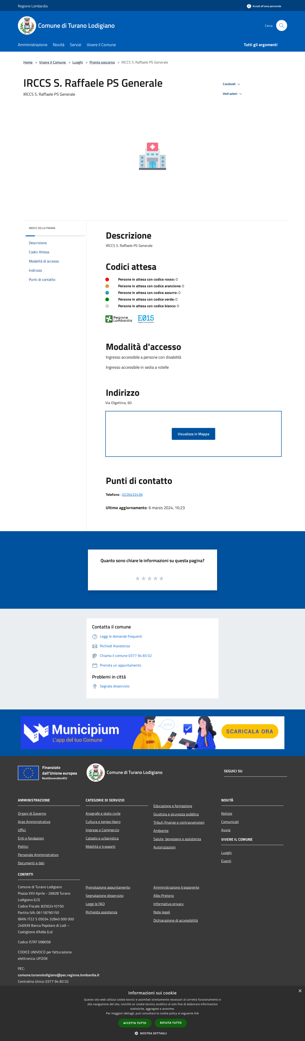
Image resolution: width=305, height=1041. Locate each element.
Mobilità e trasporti (100, 846)
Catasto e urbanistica (102, 838)
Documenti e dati (31, 863)
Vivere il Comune (53, 62)
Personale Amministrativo (38, 854)
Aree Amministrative (34, 821)
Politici (23, 846)
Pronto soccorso (102, 62)
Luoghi (77, 62)
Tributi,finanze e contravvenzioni (178, 822)
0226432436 (132, 494)
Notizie (226, 813)
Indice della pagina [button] (42, 228)
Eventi (226, 861)
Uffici (22, 830)
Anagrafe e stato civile (103, 813)
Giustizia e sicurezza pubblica (176, 814)
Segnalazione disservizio (104, 895)
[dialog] (152, 1013)
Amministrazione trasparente (176, 887)
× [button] (300, 991)
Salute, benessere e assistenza (177, 839)
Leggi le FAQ (95, 904)
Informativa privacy (168, 904)
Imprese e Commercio (102, 830)
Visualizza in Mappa (193, 434)
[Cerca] (281, 25)
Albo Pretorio (163, 895)
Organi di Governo (32, 813)
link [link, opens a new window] (196, 1013)
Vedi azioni (233, 94)
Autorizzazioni (164, 847)
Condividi (232, 84)
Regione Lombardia (33, 6)
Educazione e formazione (172, 806)
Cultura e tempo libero (103, 821)
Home (28, 62)
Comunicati (230, 821)
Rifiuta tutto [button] (171, 1023)
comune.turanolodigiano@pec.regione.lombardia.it (58, 975)
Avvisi (226, 830)
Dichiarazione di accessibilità (175, 920)
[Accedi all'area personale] (264, 6)
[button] (152, 1033)
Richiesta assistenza (101, 912)
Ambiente (161, 830)
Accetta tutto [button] (134, 1023)
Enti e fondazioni (31, 838)
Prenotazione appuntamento (108, 887)
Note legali (161, 912)
